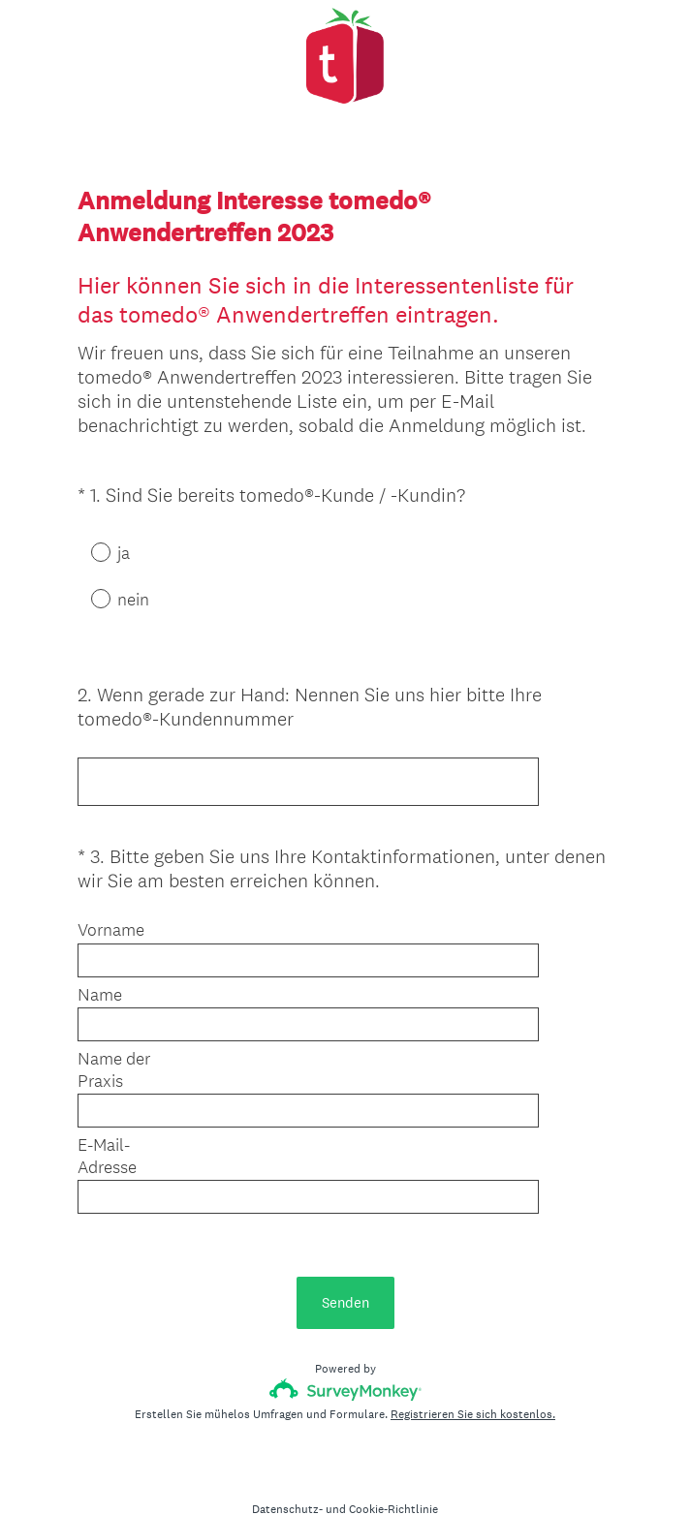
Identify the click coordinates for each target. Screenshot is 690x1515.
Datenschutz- (287, 1467)
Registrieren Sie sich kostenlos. (473, 1372)
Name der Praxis (114, 1052)
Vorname (111, 912)
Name (100, 977)
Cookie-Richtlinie (393, 1467)
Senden (345, 1261)
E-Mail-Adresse (107, 1138)
